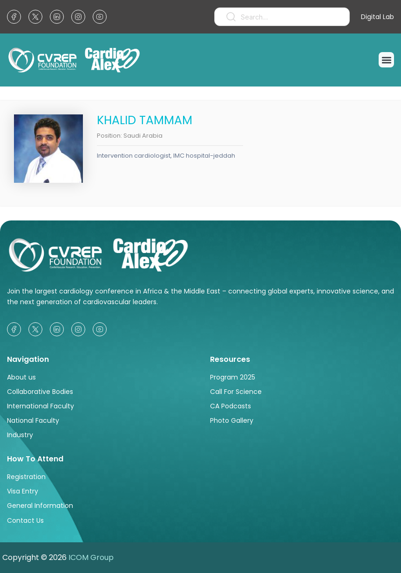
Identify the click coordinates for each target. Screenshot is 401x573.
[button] (386, 59)
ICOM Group (91, 557)
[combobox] (282, 16)
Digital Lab (377, 16)
